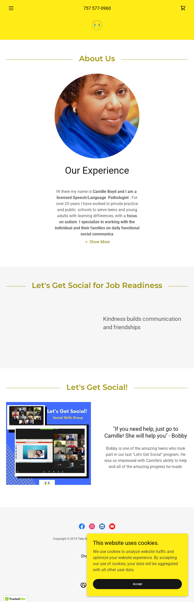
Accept (137, 584)
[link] (183, 8)
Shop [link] (85, 556)
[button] (19, 8)
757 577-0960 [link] (97, 8)
